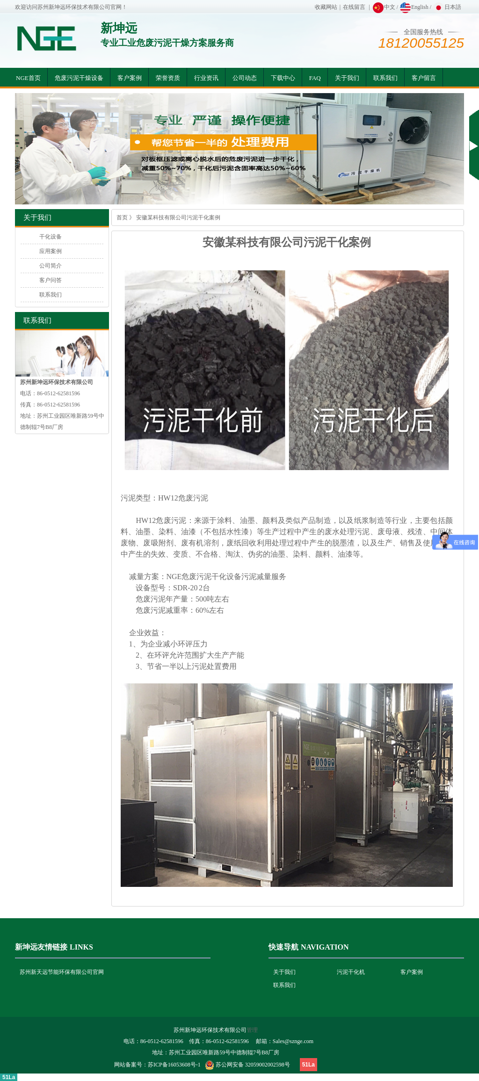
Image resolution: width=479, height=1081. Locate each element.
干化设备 (50, 236)
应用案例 (50, 251)
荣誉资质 (168, 77)
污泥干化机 (351, 972)
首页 (122, 217)
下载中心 (283, 77)
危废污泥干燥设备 (79, 77)
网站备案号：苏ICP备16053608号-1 (157, 1064)
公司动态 (244, 77)
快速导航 (283, 947)
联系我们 (385, 77)
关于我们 (347, 77)
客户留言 (424, 77)
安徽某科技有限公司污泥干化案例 (178, 217)
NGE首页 (28, 77)
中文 (383, 7)
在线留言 (354, 7)
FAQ (315, 77)
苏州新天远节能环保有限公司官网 (62, 972)
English (413, 7)
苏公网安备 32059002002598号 (253, 1064)
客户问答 (50, 280)
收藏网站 (326, 7)
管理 (252, 1030)
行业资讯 (206, 77)
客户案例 (129, 77)
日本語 (447, 7)
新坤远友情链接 (41, 947)
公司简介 (50, 265)
